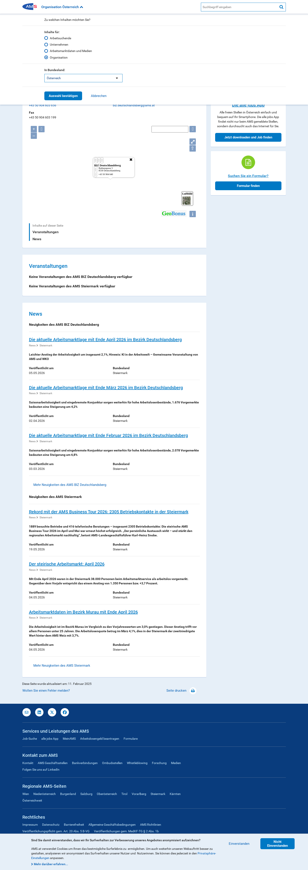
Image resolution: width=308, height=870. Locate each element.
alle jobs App (49, 738)
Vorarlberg (139, 794)
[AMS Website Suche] (239, 7)
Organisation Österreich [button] (62, 7)
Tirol (124, 794)
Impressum (30, 824)
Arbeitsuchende (60, 38)
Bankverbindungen (85, 763)
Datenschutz (50, 824)
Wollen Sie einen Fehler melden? (46, 691)
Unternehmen (59, 44)
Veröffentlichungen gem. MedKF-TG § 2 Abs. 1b (126, 831)
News (36, 239)
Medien (176, 763)
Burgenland (68, 794)
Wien (25, 794)
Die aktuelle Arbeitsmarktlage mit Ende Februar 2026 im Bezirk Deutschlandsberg (108, 435)
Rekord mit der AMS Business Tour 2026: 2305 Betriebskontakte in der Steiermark (108, 511)
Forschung (159, 763)
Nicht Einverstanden (277, 844)
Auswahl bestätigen (63, 96)
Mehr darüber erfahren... (51, 864)
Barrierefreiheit (74, 824)
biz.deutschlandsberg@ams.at (134, 105)
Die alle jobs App (248, 104)
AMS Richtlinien (150, 824)
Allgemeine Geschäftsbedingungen (112, 824)
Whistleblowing (137, 763)
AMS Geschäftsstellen (53, 763)
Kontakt (27, 763)
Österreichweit (32, 800)
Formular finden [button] (248, 186)
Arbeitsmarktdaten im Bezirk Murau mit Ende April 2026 (83, 612)
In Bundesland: (54, 70)
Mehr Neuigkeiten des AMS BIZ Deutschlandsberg (69, 485)
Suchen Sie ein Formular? (248, 176)
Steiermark (46, 345)
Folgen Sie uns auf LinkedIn (40, 769)
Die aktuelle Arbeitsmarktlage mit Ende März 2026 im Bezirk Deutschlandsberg (106, 387)
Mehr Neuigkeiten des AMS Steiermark (61, 666)
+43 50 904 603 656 (42, 105)
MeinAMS (69, 738)
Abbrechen (98, 96)
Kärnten (175, 794)
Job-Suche (29, 738)
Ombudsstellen (112, 763)
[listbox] (83, 78)
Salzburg (86, 794)
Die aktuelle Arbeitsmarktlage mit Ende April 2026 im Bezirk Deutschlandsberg (105, 339)
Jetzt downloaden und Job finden (248, 137)
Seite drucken (181, 691)
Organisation (59, 57)
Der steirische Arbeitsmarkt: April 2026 (66, 564)
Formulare (131, 738)
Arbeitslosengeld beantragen (99, 738)
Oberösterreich (107, 794)
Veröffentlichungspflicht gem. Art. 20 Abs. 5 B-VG (56, 831)
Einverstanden (239, 844)
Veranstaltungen (45, 232)
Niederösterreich (44, 794)
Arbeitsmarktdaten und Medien (71, 51)
